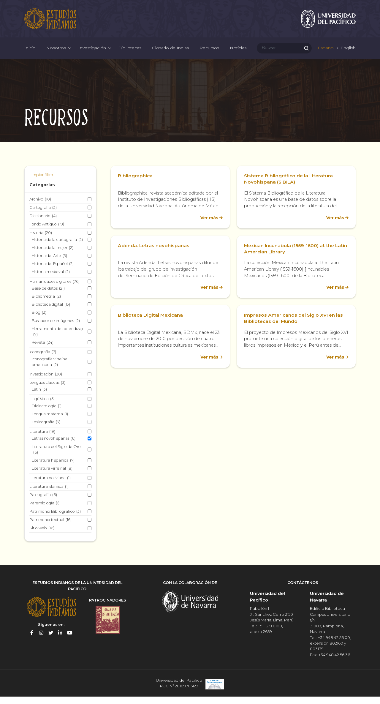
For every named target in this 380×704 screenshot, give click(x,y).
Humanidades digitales (54, 289)
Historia (40, 241)
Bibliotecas (129, 53)
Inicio (30, 53)
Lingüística (42, 407)
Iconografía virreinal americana (50, 370)
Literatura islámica (49, 494)
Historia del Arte (49, 264)
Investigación (92, 53)
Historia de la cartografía (57, 247)
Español (325, 53)
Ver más (208, 225)
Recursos (209, 53)
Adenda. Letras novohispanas (154, 253)
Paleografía (43, 503)
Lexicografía (46, 430)
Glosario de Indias (170, 53)
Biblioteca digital (51, 312)
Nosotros (56, 53)
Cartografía (43, 216)
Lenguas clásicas (47, 391)
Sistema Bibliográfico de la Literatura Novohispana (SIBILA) (289, 187)
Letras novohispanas (53, 446)
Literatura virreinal (52, 476)
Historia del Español (53, 272)
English (347, 53)
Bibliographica (135, 184)
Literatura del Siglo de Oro (56, 457)
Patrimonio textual (50, 528)
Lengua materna (50, 422)
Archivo (40, 207)
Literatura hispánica (53, 468)
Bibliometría (46, 304)
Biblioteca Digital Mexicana (151, 323)
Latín (39, 397)
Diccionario (43, 224)
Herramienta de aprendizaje (58, 339)
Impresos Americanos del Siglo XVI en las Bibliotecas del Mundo (295, 326)
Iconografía (42, 360)
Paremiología (44, 511)
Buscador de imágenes (56, 329)
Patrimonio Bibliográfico (55, 520)
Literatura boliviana (50, 486)
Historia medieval (51, 280)
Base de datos (48, 296)
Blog (39, 320)
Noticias (238, 53)
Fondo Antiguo (46, 232)
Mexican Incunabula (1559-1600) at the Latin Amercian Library (290, 257)
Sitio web (41, 536)
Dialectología (46, 414)
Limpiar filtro (41, 183)
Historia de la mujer (52, 256)
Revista (42, 350)
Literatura (42, 440)
